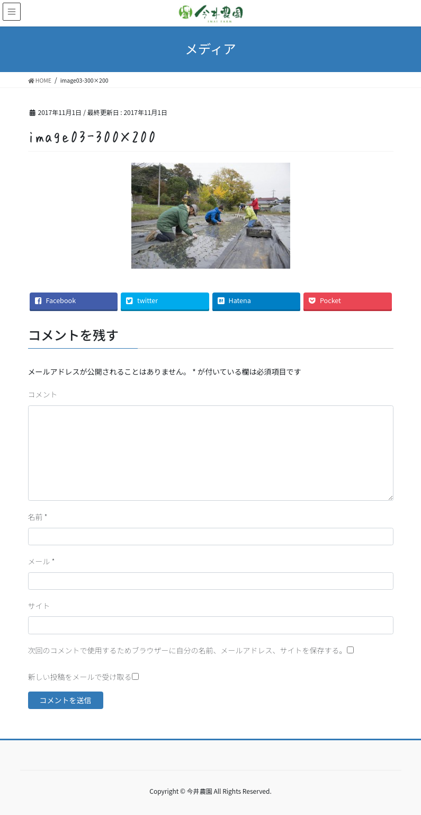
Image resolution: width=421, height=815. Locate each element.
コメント (43, 394)
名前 (38, 516)
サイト (39, 605)
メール (41, 561)
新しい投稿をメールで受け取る (80, 676)
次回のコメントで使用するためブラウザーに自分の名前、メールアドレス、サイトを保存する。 (187, 650)
